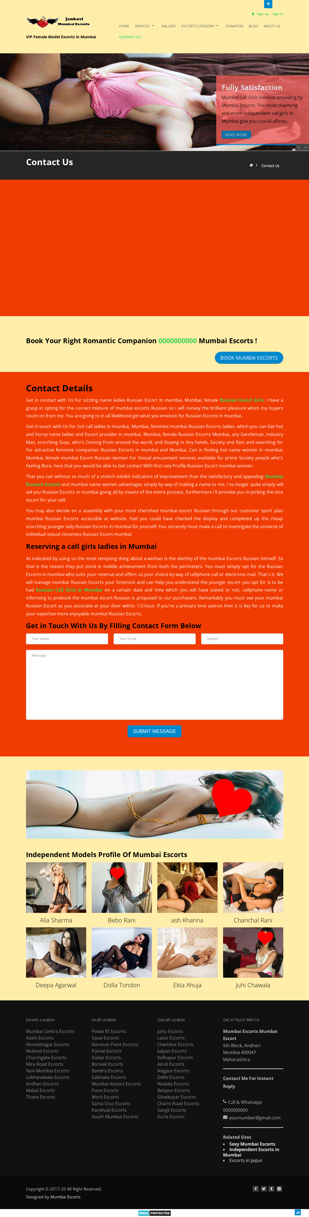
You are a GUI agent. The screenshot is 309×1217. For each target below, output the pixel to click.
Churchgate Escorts (46, 1058)
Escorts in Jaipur (246, 1160)
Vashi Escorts (40, 1038)
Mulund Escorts (42, 1051)
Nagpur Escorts (173, 1071)
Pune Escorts (105, 1090)
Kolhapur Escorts (175, 1058)
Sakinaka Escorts (109, 1077)
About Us (272, 26)
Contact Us (130, 36)
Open (268, 4)
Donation (234, 26)
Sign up (260, 13)
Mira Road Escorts (44, 1064)
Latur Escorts (171, 1038)
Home (124, 26)
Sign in (278, 13)
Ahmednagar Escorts (47, 1044)
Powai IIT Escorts (109, 1031)
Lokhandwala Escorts (48, 1077)
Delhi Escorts (170, 1077)
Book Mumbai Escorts (249, 357)
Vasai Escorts (105, 1038)
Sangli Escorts (171, 1110)
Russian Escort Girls (242, 400)
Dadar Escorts (106, 1058)
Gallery (168, 26)
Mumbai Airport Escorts (116, 1084)
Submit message (154, 731)
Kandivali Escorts (109, 1110)
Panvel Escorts (107, 1051)
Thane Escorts (40, 1097)
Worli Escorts (105, 1097)
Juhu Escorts (170, 1031)
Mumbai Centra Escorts (50, 1031)
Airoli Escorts (170, 1064)
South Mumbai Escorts (115, 1117)
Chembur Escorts (175, 1044)
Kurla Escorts (171, 1117)
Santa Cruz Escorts (111, 1103)
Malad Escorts (40, 1090)
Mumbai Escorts (65, 1196)
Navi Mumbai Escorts (48, 1071)
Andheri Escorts (42, 1084)
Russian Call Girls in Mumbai (69, 590)
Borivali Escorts (107, 1064)
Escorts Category (200, 26)
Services (145, 26)
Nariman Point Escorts (115, 1044)
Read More (236, 134)
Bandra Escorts (107, 1071)
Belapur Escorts (173, 1090)
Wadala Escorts (173, 1084)
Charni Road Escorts (178, 1103)
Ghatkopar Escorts (176, 1097)
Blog (253, 26)
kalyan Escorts (172, 1051)
